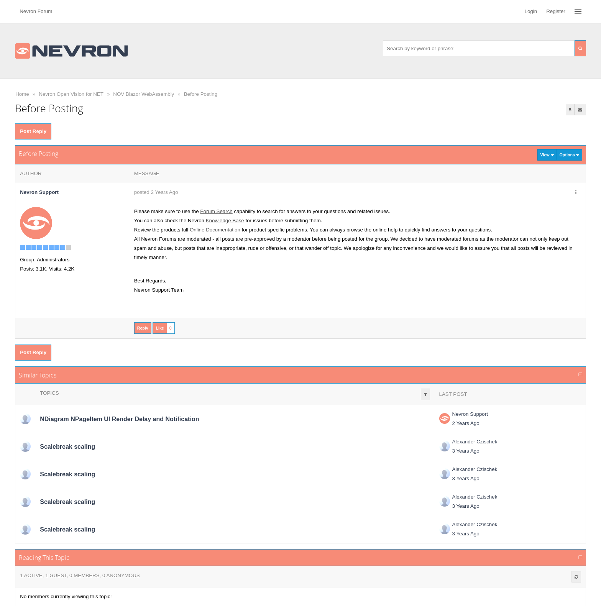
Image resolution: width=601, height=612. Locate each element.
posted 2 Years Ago (156, 192)
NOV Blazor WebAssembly (143, 94)
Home (22, 94)
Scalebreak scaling (67, 446)
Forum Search (216, 211)
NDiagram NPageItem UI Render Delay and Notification (119, 419)
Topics (49, 393)
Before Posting (200, 94)
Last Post (453, 394)
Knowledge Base (225, 220)
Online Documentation (215, 230)
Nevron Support (470, 414)
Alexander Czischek (475, 442)
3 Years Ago (465, 451)
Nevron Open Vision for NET (71, 94)
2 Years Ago (465, 423)
